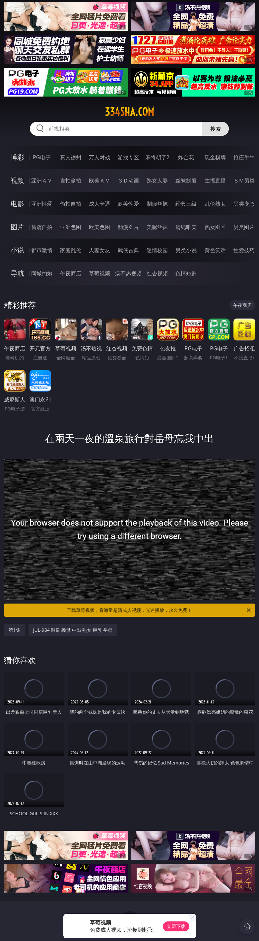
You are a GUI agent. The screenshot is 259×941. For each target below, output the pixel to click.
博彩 (17, 157)
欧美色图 (99, 227)
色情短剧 (186, 273)
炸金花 (186, 157)
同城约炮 (41, 273)
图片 (17, 226)
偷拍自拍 (70, 203)
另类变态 (244, 203)
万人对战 (99, 157)
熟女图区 (215, 227)
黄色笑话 (215, 250)
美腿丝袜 (157, 227)
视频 (17, 180)
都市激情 (41, 250)
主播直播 (215, 180)
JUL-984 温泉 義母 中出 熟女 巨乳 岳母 (73, 630)
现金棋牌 (215, 157)
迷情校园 (157, 250)
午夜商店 (70, 273)
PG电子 (41, 157)
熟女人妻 (157, 180)
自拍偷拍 (70, 180)
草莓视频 (99, 273)
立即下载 (176, 926)
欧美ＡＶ (99, 180)
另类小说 (186, 250)
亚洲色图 (70, 227)
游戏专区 (128, 157)
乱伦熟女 (215, 203)
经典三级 (186, 203)
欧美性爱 (128, 203)
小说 (17, 250)
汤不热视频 (128, 273)
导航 (17, 273)
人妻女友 (99, 250)
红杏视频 (157, 273)
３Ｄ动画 (128, 180)
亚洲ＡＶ (41, 180)
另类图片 (244, 227)
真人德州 (70, 157)
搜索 (215, 128)
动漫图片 (128, 227)
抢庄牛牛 (244, 157)
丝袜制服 (186, 180)
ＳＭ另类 (244, 180)
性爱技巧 (244, 250)
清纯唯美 (186, 227)
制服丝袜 (157, 203)
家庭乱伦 (70, 250)
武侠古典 (128, 250)
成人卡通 (99, 203)
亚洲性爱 (41, 203)
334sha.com (129, 111)
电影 (17, 203)
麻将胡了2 (157, 157)
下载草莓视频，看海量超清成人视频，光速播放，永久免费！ (159, 610)
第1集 (15, 630)
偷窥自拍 (41, 227)
